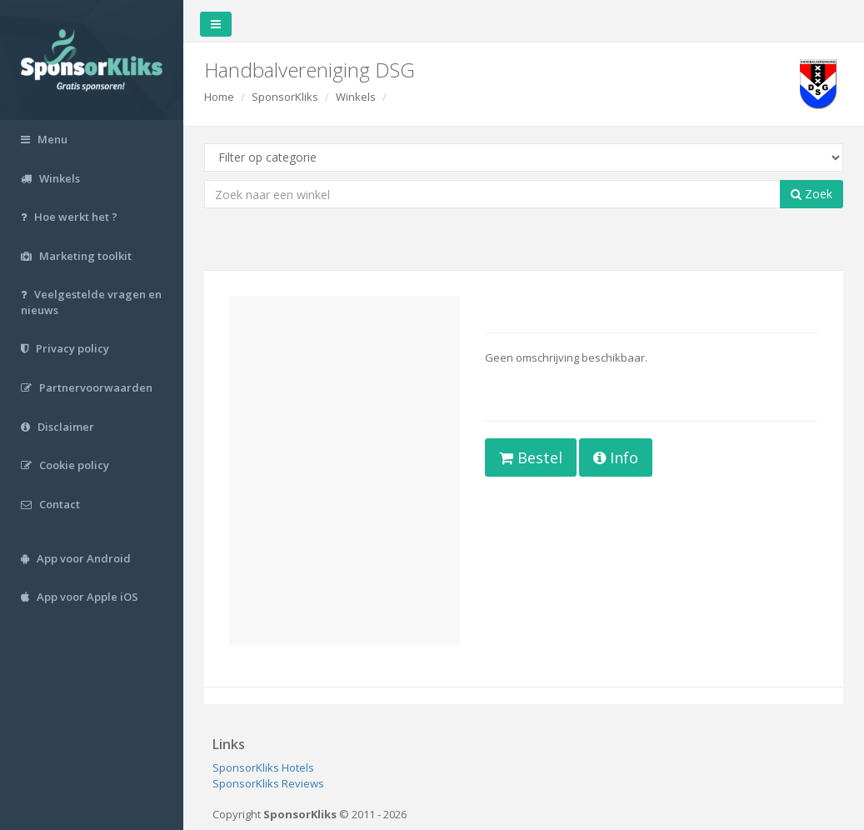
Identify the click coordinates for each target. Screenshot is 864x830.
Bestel (530, 458)
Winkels (356, 96)
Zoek (811, 194)
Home (219, 96)
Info (615, 458)
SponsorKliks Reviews (268, 783)
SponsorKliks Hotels (263, 767)
